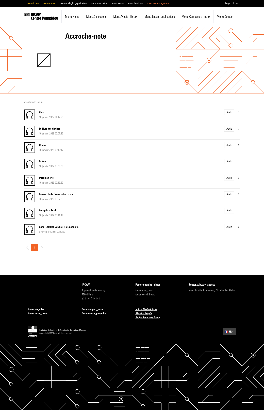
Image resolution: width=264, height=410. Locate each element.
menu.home (72, 16)
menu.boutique (135, 3)
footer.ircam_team (39, 313)
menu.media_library (125, 16)
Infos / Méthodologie (148, 309)
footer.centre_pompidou (96, 313)
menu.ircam (33, 3)
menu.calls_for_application (73, 3)
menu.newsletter (99, 3)
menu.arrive (118, 3)
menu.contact (225, 16)
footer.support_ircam (94, 309)
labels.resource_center (158, 3)
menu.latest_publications (159, 16)
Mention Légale (145, 313)
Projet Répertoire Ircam (149, 317)
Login (227, 3)
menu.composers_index (196, 16)
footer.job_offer (38, 309)
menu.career (49, 3)
